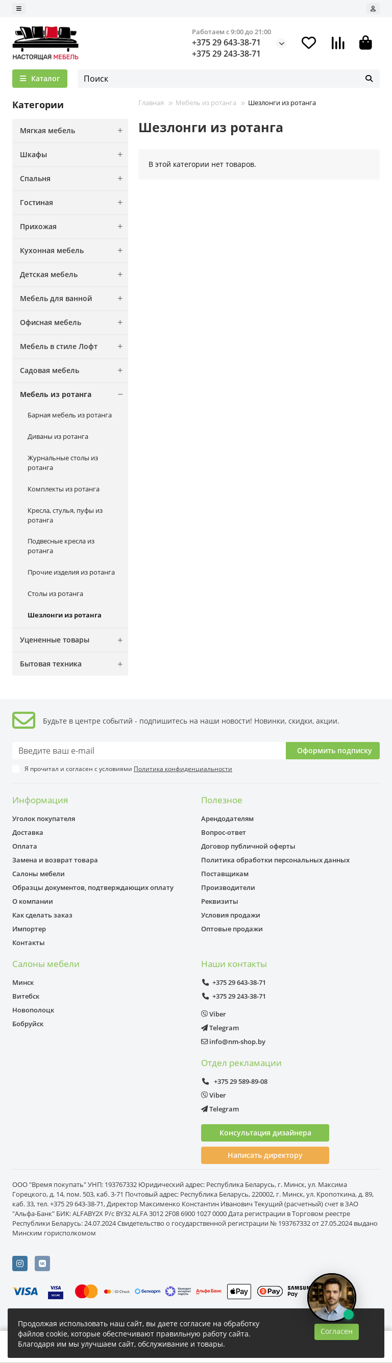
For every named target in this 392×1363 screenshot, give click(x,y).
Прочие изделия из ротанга (71, 572)
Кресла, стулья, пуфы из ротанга (65, 515)
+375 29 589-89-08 (234, 1081)
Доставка (27, 832)
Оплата (24, 846)
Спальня (74, 178)
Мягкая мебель (74, 130)
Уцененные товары (74, 640)
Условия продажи (230, 915)
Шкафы (74, 154)
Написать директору (265, 1155)
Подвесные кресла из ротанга (61, 545)
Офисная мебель (74, 322)
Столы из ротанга (55, 593)
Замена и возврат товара (55, 859)
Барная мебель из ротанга (70, 414)
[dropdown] (19, 8)
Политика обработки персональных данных (275, 859)
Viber (213, 1014)
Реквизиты (219, 901)
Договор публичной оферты (248, 846)
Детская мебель (74, 274)
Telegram (220, 1027)
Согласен (337, 1331)
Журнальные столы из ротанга (63, 462)
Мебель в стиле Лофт (74, 346)
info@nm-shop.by (233, 1041)
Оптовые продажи (232, 928)
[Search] (229, 78)
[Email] (149, 750)
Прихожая (74, 226)
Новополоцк (33, 1009)
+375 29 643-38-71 (226, 42)
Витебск (25, 996)
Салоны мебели (38, 873)
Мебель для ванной (74, 298)
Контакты (28, 942)
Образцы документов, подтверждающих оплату (93, 887)
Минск (23, 982)
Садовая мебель (74, 370)
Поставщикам (225, 873)
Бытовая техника (74, 664)
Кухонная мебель (74, 250)
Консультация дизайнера (265, 1132)
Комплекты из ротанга (64, 488)
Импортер (29, 928)
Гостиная (74, 202)
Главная (151, 102)
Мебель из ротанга (74, 394)
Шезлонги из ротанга (65, 614)
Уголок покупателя (43, 818)
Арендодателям (227, 818)
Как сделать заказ (42, 915)
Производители (228, 887)
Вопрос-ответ (223, 832)
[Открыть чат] (331, 1297)
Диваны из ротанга (58, 436)
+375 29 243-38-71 (226, 53)
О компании (32, 901)
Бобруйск (27, 1023)
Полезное (221, 800)
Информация (40, 800)
